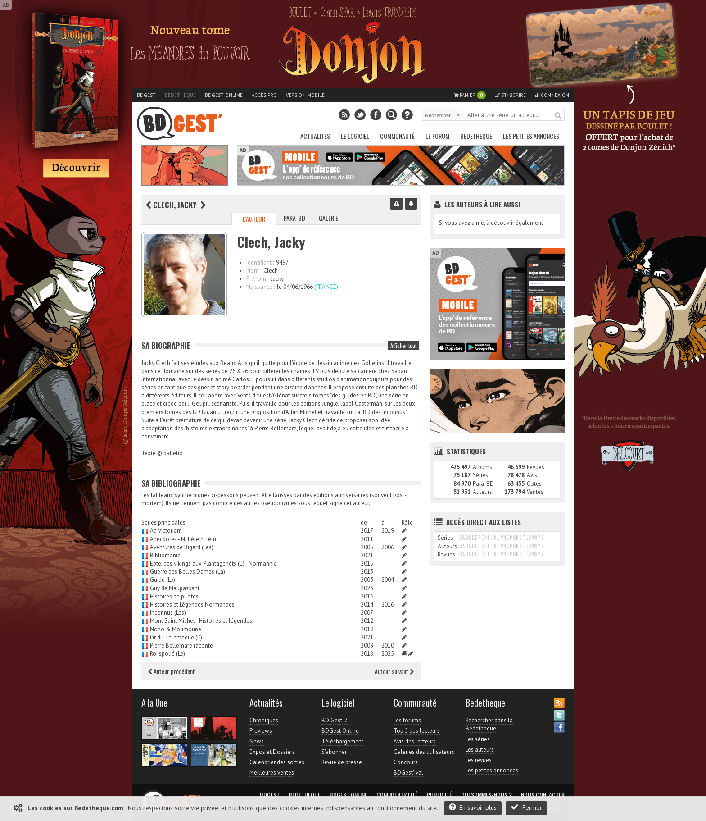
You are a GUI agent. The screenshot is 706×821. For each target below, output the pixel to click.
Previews (260, 730)
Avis (532, 475)
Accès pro (264, 95)
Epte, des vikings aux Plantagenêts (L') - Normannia (213, 563)
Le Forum (437, 136)
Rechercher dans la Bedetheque (489, 724)
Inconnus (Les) (168, 612)
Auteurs (482, 492)
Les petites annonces (531, 136)
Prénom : (257, 279)
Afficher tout (403, 345)
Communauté (397, 136)
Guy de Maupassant (174, 588)
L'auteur (254, 218)
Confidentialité (397, 794)
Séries (480, 475)
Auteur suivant (394, 671)
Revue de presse (341, 762)
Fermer (526, 807)
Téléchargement (342, 741)
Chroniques (263, 720)
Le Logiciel (355, 136)
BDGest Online (224, 95)
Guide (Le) (162, 580)
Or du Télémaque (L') (176, 637)
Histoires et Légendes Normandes (192, 604)
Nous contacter (543, 794)
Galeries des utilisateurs (424, 752)
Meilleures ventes (271, 772)
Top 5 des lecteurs (417, 730)
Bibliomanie (165, 555)
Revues (535, 467)
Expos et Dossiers (272, 752)
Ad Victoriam (166, 530)
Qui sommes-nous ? (486, 794)
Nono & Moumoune (175, 629)
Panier (470, 95)
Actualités (315, 136)
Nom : (253, 270)
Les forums (407, 720)
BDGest (146, 95)
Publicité (439, 794)
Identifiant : (260, 262)
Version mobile (305, 95)
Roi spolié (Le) (167, 653)
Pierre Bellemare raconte (181, 645)
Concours (406, 762)
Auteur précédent (171, 671)
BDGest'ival (408, 772)
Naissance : (260, 287)
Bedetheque (180, 95)
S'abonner (334, 752)
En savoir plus (473, 807)
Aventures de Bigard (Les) (181, 547)
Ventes (535, 492)
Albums (482, 467)
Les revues (479, 760)
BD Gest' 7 (334, 720)
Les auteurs (480, 749)
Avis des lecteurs (415, 741)
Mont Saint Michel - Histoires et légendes (201, 621)
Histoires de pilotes (174, 596)
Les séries (478, 739)
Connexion (552, 95)
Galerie (328, 218)
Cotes (534, 484)
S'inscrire (510, 95)
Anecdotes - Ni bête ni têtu (183, 539)
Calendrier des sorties (276, 762)
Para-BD (294, 218)
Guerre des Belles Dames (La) (187, 571)
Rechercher (558, 115)
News (256, 741)
